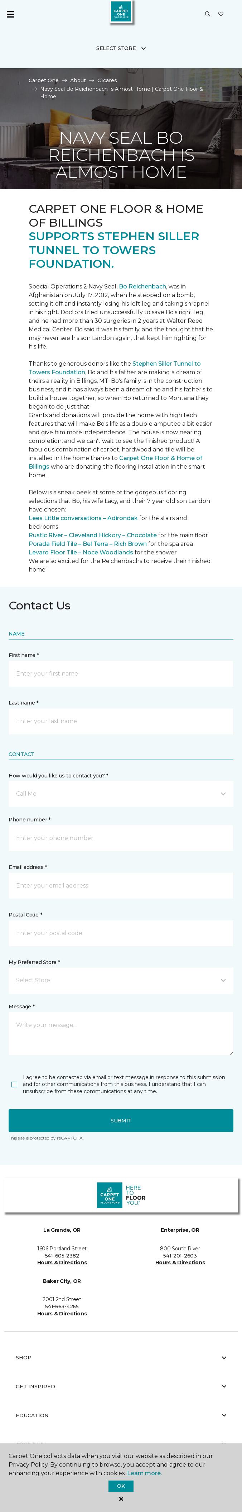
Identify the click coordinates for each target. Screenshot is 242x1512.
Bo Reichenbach (142, 286)
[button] (207, 14)
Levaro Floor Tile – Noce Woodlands (81, 552)
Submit (121, 1120)
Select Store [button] (116, 48)
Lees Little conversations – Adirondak (83, 518)
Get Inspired (121, 1386)
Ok (121, 1486)
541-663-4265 (62, 1306)
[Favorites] (221, 14)
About (78, 80)
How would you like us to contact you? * (58, 775)
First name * (24, 655)
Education (121, 1415)
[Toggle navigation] (10, 14)
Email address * (28, 867)
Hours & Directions (62, 1262)
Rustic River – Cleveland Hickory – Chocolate (93, 535)
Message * (21, 1006)
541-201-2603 (180, 1255)
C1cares (107, 80)
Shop (121, 1357)
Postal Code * (25, 914)
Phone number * (29, 819)
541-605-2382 (62, 1255)
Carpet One (44, 80)
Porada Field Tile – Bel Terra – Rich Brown (88, 543)
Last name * (23, 702)
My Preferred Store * (34, 962)
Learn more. (144, 1473)
